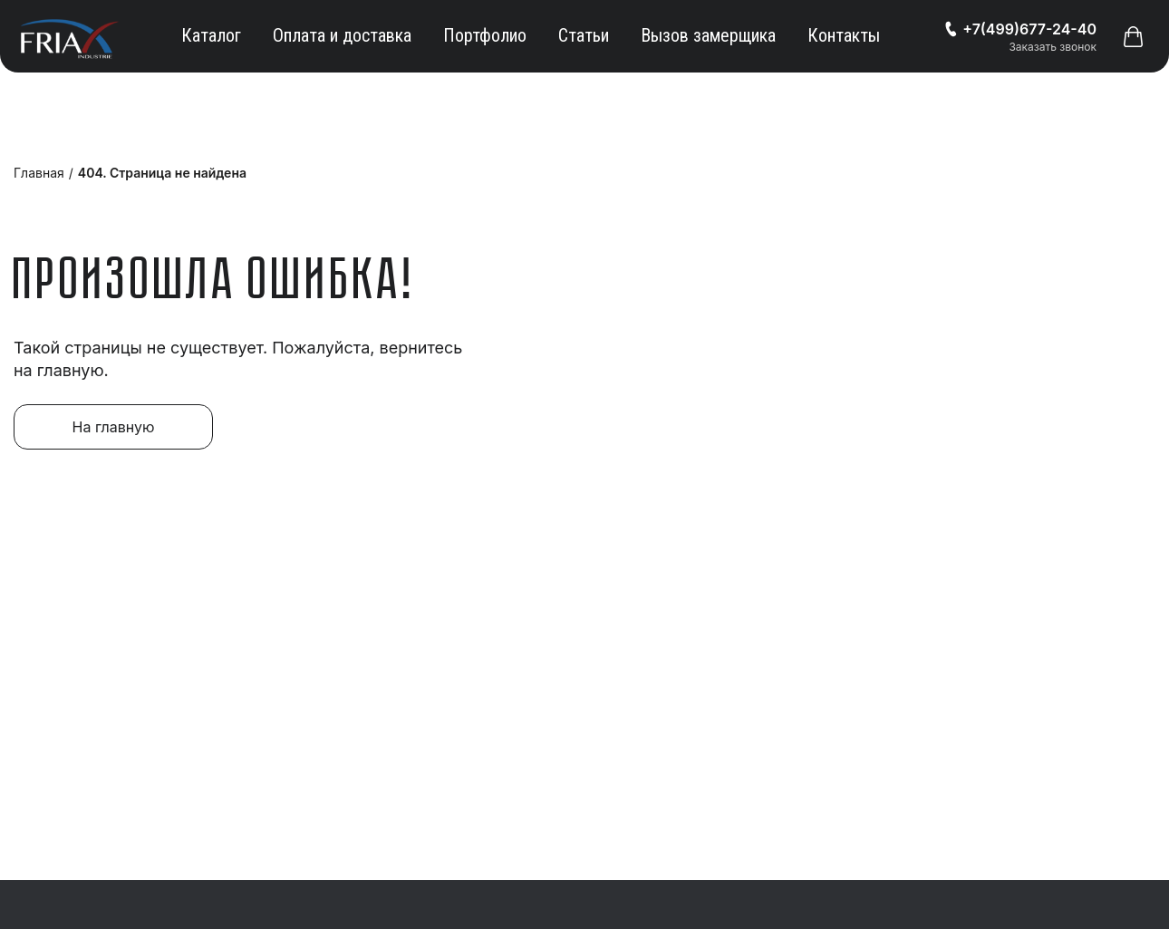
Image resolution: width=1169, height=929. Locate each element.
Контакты (843, 35)
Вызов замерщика (708, 35)
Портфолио (485, 35)
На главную (113, 427)
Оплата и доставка (342, 35)
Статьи (583, 35)
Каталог (211, 35)
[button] (1133, 36)
